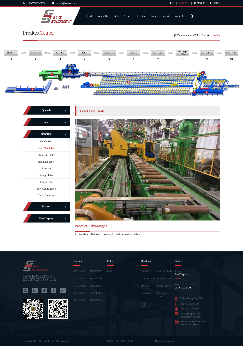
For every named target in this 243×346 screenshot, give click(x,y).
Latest (116, 16)
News (154, 16)
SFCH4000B (96, 293)
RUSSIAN (215, 3)
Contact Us (179, 16)
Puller (110, 271)
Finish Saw (46, 182)
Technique (141, 16)
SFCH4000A (79, 293)
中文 (171, 3)
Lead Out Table (46, 148)
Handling (215, 35)
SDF (177, 284)
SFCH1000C (79, 271)
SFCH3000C (96, 286)
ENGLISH (184, 3)
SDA (193, 284)
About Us (103, 16)
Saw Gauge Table (46, 188)
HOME (89, 16)
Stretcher (46, 168)
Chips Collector (46, 195)
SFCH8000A (96, 300)
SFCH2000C (79, 278)
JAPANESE (199, 3)
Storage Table (46, 175)
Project (165, 16)
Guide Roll (46, 141)
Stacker (178, 271)
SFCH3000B (79, 286)
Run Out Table (46, 155)
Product (127, 16)
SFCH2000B (96, 271)
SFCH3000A (96, 278)
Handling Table (46, 161)
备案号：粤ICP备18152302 (120, 341)
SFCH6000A (79, 300)
